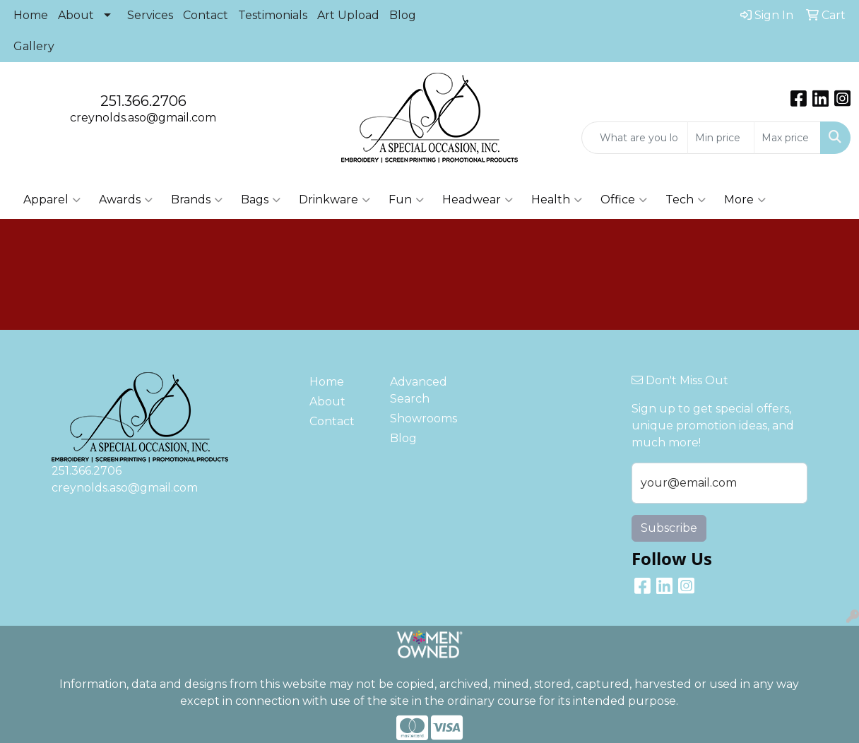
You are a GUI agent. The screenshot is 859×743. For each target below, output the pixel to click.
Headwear (477, 199)
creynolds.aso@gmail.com (143, 117)
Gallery (33, 46)
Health (556, 199)
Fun (406, 199)
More (745, 199)
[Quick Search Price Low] (720, 137)
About (76, 15)
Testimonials (272, 15)
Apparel (52, 199)
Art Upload (348, 15)
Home (30, 15)
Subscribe (669, 528)
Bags (260, 199)
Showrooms (422, 418)
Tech (685, 199)
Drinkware (334, 199)
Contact (205, 15)
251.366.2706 (143, 101)
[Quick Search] (634, 137)
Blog (402, 15)
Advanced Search (418, 390)
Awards (126, 199)
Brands (197, 199)
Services (150, 15)
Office (623, 199)
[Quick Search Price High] (787, 137)
